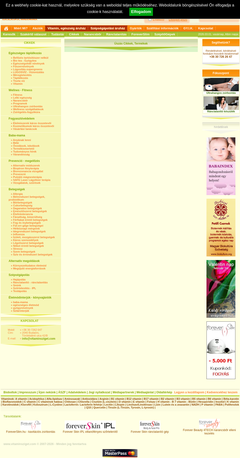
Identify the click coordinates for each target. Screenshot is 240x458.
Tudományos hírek (24, 151)
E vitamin (139, 401)
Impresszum (27, 392)
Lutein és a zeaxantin (176, 404)
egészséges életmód (26, 305)
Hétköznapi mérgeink (26, 228)
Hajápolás (19, 279)
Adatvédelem (77, 392)
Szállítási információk (162, 28)
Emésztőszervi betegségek (30, 211)
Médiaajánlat (145, 392)
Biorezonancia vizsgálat (28, 171)
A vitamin (21, 398)
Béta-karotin (231, 398)
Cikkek (74, 34)
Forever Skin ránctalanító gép (150, 430)
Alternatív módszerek (26, 165)
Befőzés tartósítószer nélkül (30, 57)
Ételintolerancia (23, 214)
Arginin (104, 398)
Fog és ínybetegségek (27, 222)
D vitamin (125, 401)
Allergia (18, 193)
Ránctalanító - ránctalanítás (30, 282)
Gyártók (136, 28)
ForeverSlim (140, 34)
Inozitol (220, 401)
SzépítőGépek (164, 34)
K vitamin (233, 401)
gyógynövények (23, 307)
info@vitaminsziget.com (38, 338)
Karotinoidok (10, 404)
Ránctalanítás (116, 34)
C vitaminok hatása (50, 401)
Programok (20, 103)
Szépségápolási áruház (107, 28)
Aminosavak (72, 398)
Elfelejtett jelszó (178, 19)
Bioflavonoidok (12, 401)
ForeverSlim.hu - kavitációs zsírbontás (30, 430)
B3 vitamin (183, 398)
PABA (219, 404)
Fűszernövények (23, 66)
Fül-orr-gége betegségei (28, 225)
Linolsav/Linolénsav (139, 404)
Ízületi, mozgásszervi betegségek (34, 237)
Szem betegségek (24, 251)
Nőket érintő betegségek (28, 245)
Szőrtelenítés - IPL (24, 288)
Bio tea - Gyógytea (24, 60)
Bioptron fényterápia (26, 168)
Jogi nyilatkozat (99, 392)
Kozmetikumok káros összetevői (33, 126)
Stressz (17, 248)
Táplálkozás (20, 77)
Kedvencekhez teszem (222, 392)
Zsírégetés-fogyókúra (26, 112)
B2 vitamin (167, 398)
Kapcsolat (205, 28)
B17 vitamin (151, 398)
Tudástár (57, 34)
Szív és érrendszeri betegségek (32, 254)
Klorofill (26, 404)
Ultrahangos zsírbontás (27, 106)
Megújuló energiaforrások (29, 268)
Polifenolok (232, 404)
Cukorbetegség (22, 205)
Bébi (16, 142)
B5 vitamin (199, 398)
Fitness (17, 94)
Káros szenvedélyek (25, 240)
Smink (17, 285)
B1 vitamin (117, 398)
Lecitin (108, 404)
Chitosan (70, 401)
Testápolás (20, 291)
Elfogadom (141, 12)
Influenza (19, 234)
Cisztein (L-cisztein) (104, 401)
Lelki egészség (22, 97)
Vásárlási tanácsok (25, 128)
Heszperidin (206, 401)
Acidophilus (36, 398)
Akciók (38, 28)
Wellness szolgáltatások (28, 109)
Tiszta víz (19, 80)
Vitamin (18, 83)
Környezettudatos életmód (29, 265)
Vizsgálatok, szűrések (27, 182)
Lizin (157, 404)
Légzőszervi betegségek (28, 243)
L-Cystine (56, 404)
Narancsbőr (92, 34)
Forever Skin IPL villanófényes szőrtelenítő (90, 430)
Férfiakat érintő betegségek (30, 219)
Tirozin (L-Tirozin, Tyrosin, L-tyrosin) (131, 407)
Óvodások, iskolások (26, 145)
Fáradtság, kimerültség (27, 217)
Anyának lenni (22, 140)
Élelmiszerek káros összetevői (32, 123)
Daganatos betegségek (27, 208)
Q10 (88, 407)
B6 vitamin (214, 398)
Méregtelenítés (22, 75)
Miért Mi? (21, 28)
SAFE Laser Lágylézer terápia (31, 179)
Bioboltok (10, 392)
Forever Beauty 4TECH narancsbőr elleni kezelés (209, 430)
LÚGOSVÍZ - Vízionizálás (28, 72)
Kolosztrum (40, 404)
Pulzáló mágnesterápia (27, 177)
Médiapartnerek (123, 392)
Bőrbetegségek (22, 202)
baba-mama (20, 302)
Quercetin (99, 407)
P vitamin (207, 404)
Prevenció (19, 174)
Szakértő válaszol (33, 34)
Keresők (9, 34)
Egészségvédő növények (28, 63)
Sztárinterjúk (21, 310)
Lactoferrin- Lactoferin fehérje (83, 404)
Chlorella (83, 401)
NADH (195, 404)
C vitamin (30, 401)
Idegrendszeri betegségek (29, 231)
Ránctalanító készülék (221, 111)
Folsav (151, 401)
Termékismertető (23, 148)
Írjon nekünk (47, 392)
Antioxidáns (89, 398)
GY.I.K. (188, 28)
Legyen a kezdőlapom (189, 392)
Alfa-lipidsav (54, 398)
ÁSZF (62, 392)
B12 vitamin (134, 398)
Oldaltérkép (164, 392)
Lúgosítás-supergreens (27, 69)
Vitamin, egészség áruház (67, 28)
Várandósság (21, 154)
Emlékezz (159, 19)
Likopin (119, 404)
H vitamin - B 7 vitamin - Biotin (177, 401)
